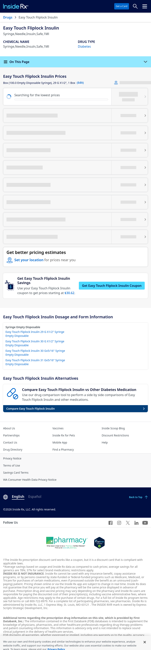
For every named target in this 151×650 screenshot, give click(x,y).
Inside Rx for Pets (63, 435)
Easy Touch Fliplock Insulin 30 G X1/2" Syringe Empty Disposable (35, 343)
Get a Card (121, 6)
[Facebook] (110, 522)
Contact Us (10, 442)
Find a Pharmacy (63, 449)
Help (105, 442)
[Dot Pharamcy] (67, 543)
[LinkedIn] (136, 522)
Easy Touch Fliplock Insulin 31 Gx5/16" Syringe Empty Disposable (35, 362)
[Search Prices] (135, 6)
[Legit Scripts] (99, 543)
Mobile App (59, 442)
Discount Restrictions (115, 435)
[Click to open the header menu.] (145, 6)
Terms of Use (11, 465)
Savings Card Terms (16, 472)
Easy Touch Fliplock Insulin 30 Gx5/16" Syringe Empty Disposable (35, 352)
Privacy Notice (12, 458)
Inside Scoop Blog (113, 428)
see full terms (12, 601)
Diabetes (84, 46)
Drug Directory (12, 449)
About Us (9, 428)
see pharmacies (120, 601)
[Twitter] (128, 522)
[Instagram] (119, 522)
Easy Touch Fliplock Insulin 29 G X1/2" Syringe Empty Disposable (35, 334)
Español (34, 496)
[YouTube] (145, 522)
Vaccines (58, 428)
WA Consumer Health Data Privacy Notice (29, 479)
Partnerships (11, 435)
